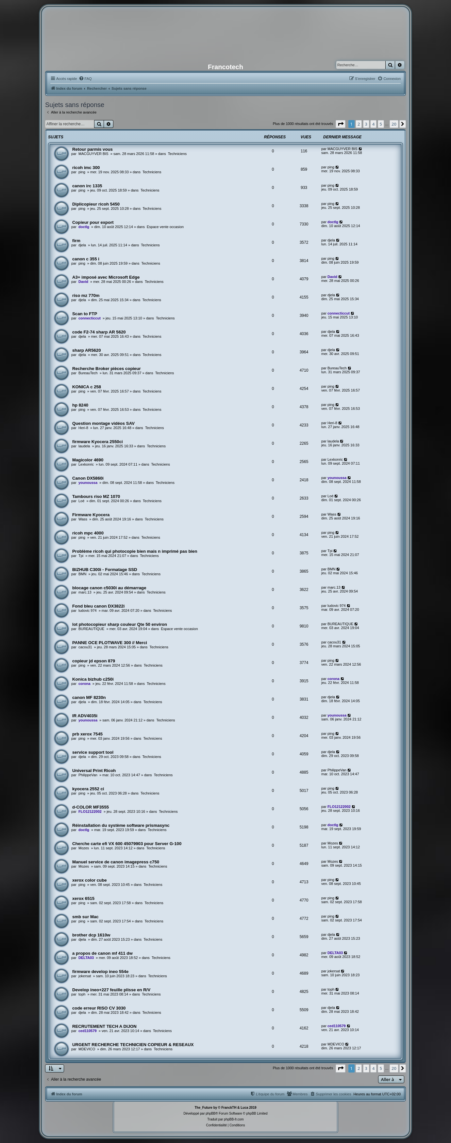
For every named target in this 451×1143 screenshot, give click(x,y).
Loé (81, 501)
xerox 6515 (83, 898)
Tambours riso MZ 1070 (96, 496)
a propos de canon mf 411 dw (102, 953)
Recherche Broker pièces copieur (106, 368)
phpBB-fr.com (234, 1119)
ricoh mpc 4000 (88, 533)
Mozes (83, 848)
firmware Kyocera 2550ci (97, 441)
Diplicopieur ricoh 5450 (96, 204)
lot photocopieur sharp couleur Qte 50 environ (119, 624)
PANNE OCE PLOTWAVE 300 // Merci (109, 642)
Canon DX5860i (88, 478)
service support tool (92, 752)
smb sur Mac (85, 916)
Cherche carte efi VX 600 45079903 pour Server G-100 (126, 843)
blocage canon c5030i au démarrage (109, 587)
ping (81, 172)
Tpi (80, 556)
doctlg (83, 227)
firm (76, 240)
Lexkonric (86, 464)
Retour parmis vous (92, 149)
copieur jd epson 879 (93, 660)
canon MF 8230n (89, 697)
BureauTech (88, 373)
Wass (82, 519)
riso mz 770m (86, 295)
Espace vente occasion (165, 227)
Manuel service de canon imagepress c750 (115, 861)
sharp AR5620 (86, 350)
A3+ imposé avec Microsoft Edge (106, 277)
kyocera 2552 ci (88, 788)
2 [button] (359, 124)
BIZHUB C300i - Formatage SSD (104, 569)
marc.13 (85, 592)
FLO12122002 (90, 811)
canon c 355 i (85, 258)
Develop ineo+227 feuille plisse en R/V (111, 989)
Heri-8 (83, 428)
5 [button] (381, 124)
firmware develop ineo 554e (100, 971)
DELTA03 (86, 958)
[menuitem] (85, 79)
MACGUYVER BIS (93, 154)
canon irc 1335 (87, 185)
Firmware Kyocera (90, 514)
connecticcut (89, 318)
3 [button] (366, 124)
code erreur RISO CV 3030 (98, 1008)
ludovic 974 (87, 610)
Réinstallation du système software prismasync (121, 825)
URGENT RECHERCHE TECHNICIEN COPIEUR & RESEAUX (133, 1044)
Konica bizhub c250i (93, 679)
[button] (340, 124)
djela (82, 245)
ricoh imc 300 (86, 167)
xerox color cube (89, 880)
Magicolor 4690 (87, 459)
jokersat (84, 976)
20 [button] (394, 124)
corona (84, 684)
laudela (84, 446)
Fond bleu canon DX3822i (98, 606)
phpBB (210, 1113)
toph (81, 994)
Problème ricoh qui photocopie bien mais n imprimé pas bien (134, 551)
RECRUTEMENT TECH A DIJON (104, 1026)
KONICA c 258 (86, 386)
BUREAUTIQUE (91, 629)
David (83, 282)
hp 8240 (80, 405)
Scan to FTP (84, 313)
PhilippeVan (87, 775)
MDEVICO (86, 1049)
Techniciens (177, 154)
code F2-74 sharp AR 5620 (99, 332)
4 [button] (373, 124)
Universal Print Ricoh (94, 770)
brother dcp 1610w (91, 935)
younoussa (87, 483)
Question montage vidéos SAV (103, 423)
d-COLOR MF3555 (90, 807)
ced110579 (87, 1031)
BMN (82, 574)
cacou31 (85, 647)
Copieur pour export (93, 222)
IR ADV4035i (84, 715)
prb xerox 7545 (87, 734)
